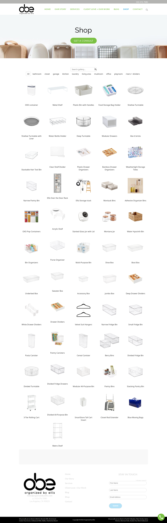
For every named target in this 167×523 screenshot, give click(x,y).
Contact (68, 501)
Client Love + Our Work (75, 488)
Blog (67, 492)
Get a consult (83, 40)
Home (67, 474)
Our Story (69, 478)
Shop (67, 497)
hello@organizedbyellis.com (39, 495)
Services (68, 483)
